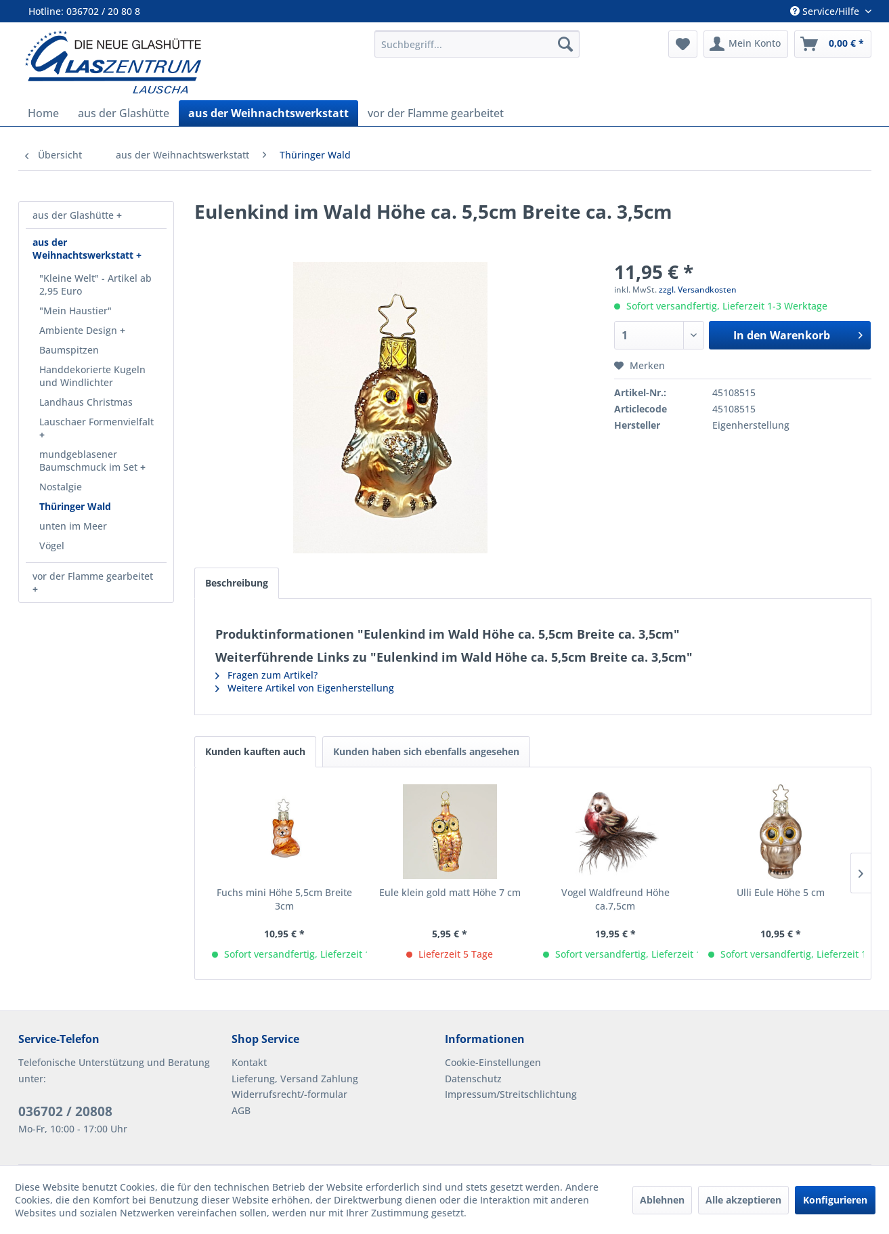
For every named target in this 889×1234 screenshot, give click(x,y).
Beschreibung (236, 582)
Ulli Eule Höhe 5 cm (781, 892)
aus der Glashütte (74, 215)
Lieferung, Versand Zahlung (295, 1078)
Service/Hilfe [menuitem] (826, 11)
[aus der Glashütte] (123, 113)
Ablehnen (662, 1199)
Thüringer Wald (75, 506)
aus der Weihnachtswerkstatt (84, 248)
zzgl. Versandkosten (698, 289)
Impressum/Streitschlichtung (511, 1094)
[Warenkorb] (832, 44)
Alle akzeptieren (743, 1199)
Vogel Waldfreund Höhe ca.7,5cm (615, 899)
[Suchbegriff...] (476, 44)
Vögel (51, 545)
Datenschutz (473, 1078)
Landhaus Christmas (86, 402)
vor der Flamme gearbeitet (92, 576)
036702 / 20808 (65, 1111)
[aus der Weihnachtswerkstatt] (268, 113)
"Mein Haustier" (75, 310)
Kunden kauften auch (255, 751)
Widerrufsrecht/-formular (289, 1094)
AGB (241, 1110)
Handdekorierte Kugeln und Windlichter (92, 376)
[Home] (43, 113)
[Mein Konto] (745, 44)
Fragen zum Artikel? (266, 674)
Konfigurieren (835, 1199)
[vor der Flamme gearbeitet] (435, 113)
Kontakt (249, 1062)
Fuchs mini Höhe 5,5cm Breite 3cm (284, 899)
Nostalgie (60, 486)
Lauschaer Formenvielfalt (96, 421)
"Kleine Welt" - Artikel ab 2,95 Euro (95, 284)
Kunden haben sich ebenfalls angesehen (426, 751)
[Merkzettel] (682, 44)
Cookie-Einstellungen (493, 1062)
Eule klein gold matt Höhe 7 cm (450, 892)
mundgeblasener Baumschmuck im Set (89, 460)
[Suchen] (565, 44)
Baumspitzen (69, 349)
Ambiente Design (79, 330)
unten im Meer (73, 525)
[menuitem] (476, 44)
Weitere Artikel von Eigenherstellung (304, 687)
